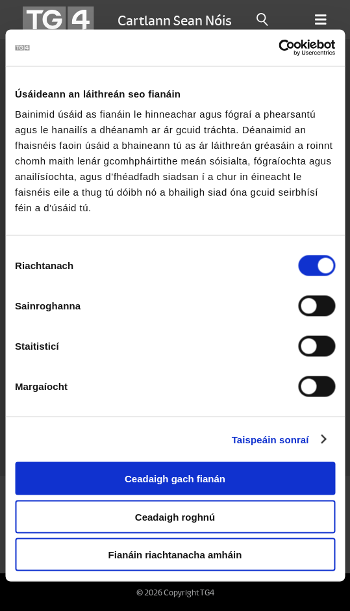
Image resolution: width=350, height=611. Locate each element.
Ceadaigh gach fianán (175, 478)
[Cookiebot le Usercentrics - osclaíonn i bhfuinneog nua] (278, 48)
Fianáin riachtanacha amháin (175, 554)
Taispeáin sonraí (270, 439)
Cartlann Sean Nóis (175, 19)
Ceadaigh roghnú (175, 516)
